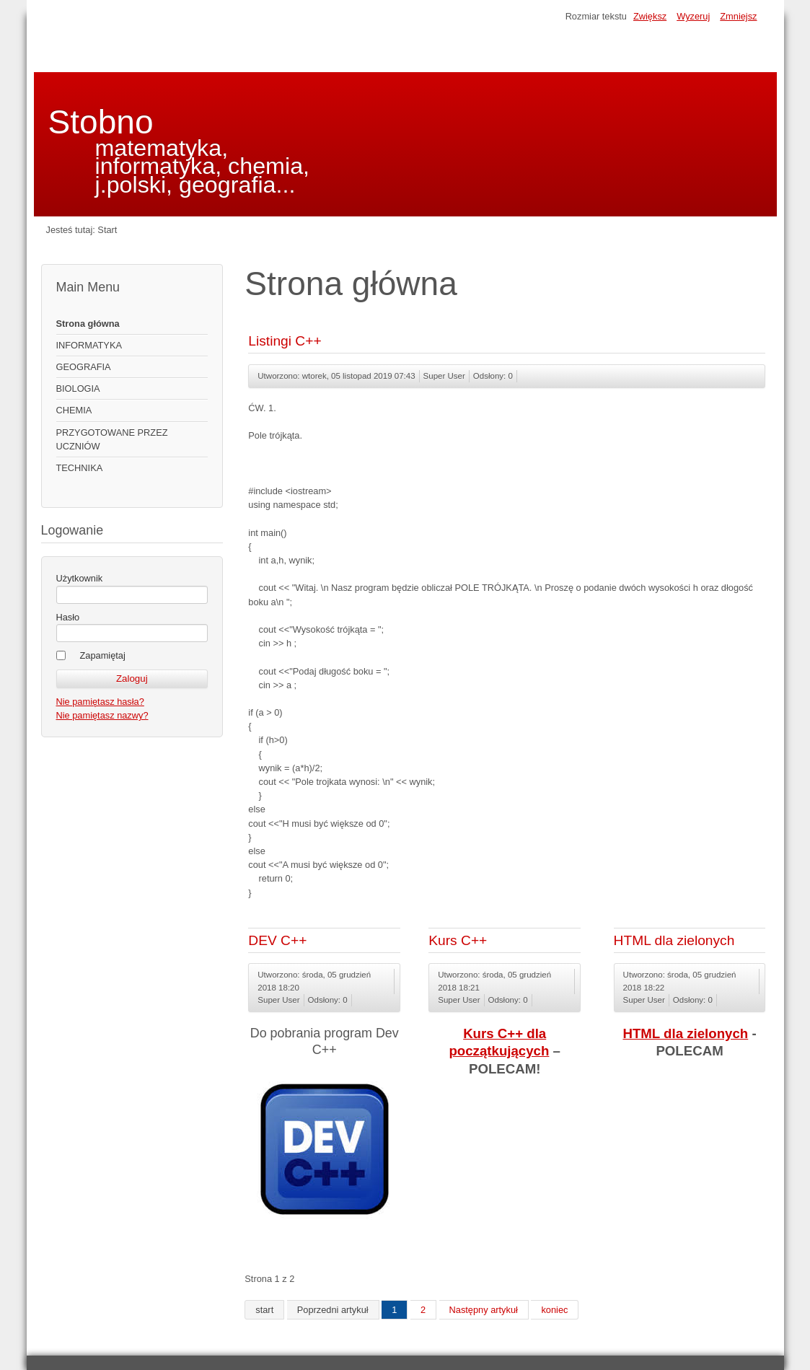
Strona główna (88, 323)
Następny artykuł (483, 1309)
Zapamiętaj (103, 655)
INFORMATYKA (89, 345)
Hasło (68, 617)
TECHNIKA (79, 467)
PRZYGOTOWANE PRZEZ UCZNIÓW (112, 439)
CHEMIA (74, 410)
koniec (554, 1309)
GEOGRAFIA (83, 366)
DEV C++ (277, 940)
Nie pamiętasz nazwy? (102, 715)
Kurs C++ (457, 940)
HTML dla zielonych (674, 940)
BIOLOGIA (78, 388)
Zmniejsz (738, 16)
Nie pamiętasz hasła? (100, 701)
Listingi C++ (284, 340)
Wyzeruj (693, 16)
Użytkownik (79, 578)
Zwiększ (649, 16)
